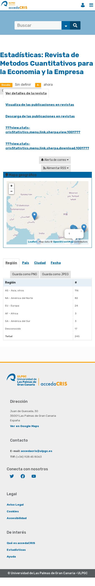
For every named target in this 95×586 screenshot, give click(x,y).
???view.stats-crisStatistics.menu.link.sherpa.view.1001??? (42, 130)
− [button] (11, 191)
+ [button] (11, 186)
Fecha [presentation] (56, 263)
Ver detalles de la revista (26, 93)
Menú (91, 5)
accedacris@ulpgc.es (36, 451)
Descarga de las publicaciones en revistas (40, 116)
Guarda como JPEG (55, 274)
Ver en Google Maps (24, 426)
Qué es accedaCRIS (21, 543)
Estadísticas (16, 549)
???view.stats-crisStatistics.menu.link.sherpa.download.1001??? (47, 146)
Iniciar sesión (82, 5)
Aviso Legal (15, 504)
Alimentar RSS (56, 168)
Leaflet (32, 241)
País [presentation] (25, 263)
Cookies (13, 511)
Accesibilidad (17, 518)
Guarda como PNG (24, 274)
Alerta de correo (55, 160)
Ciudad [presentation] (40, 263)
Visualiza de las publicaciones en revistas (39, 105)
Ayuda (11, 556)
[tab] (11, 264)
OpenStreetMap (63, 241)
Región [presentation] (11, 263)
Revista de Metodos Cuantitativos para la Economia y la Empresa (46, 63)
